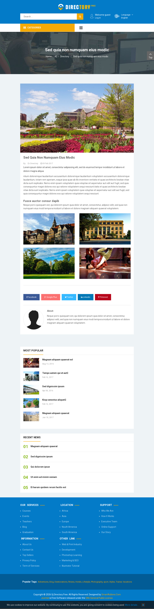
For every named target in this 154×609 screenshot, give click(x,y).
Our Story (106, 532)
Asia (64, 516)
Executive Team (109, 521)
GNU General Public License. (99, 598)
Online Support (108, 527)
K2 (56, 56)
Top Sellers (27, 555)
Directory (64, 56)
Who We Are (107, 511)
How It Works (107, 516)
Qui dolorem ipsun (40, 467)
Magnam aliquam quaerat (55, 413)
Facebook (31, 297)
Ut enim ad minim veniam (44, 477)
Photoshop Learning (72, 555)
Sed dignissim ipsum (53, 386)
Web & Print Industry (72, 544)
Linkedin (85, 297)
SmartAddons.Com (111, 594)
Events (25, 516)
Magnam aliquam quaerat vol (57, 359)
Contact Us (27, 549)
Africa (65, 511)
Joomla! (45, 598)
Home (49, 56)
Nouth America (69, 527)
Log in (98, 18)
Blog (24, 527)
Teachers (27, 521)
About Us (27, 544)
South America (69, 532)
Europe (65, 521)
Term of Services (30, 566)
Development (68, 549)
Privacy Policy (29, 560)
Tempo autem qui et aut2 (55, 373)
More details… (132, 605)
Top (150, 55)
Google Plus (50, 297)
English (127, 16)
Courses (26, 511)
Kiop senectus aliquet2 (54, 400)
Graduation (27, 532)
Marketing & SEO (70, 560)
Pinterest (103, 297)
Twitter (69, 297)
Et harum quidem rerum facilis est (48, 487)
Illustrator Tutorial (70, 566)
